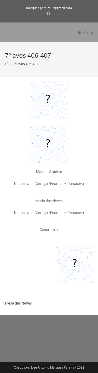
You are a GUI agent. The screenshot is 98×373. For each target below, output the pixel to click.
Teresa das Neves (17, 303)
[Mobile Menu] (85, 32)
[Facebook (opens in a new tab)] (49, 13)
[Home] (6, 63)
